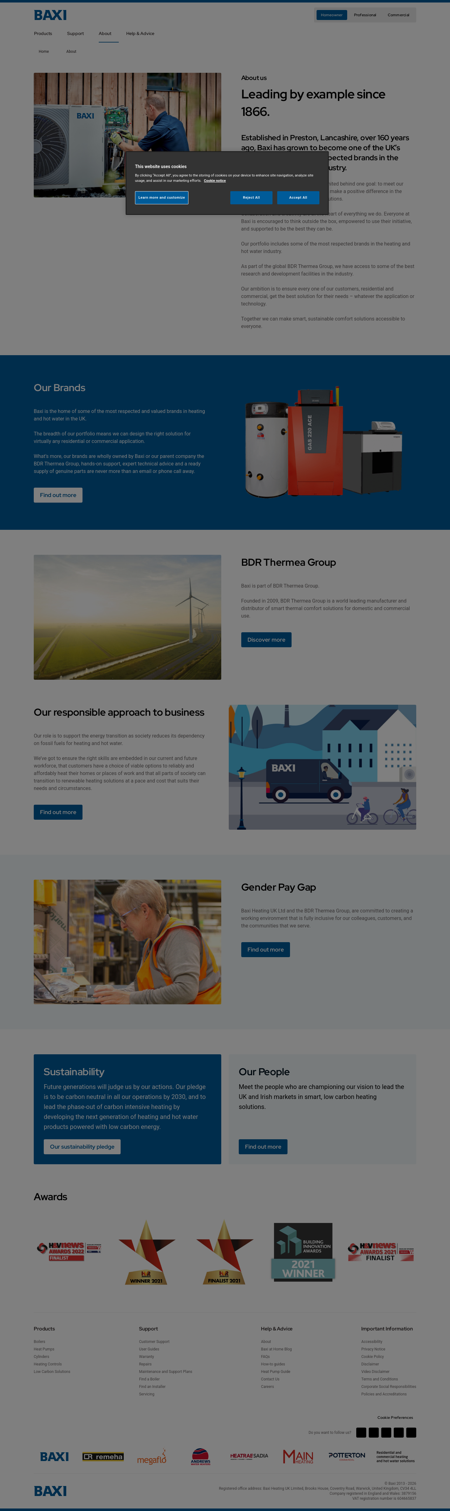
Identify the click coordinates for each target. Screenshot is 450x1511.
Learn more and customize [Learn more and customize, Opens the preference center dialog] (161, 197)
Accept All (298, 197)
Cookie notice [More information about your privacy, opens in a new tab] (215, 180)
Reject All (251, 197)
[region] (227, 183)
